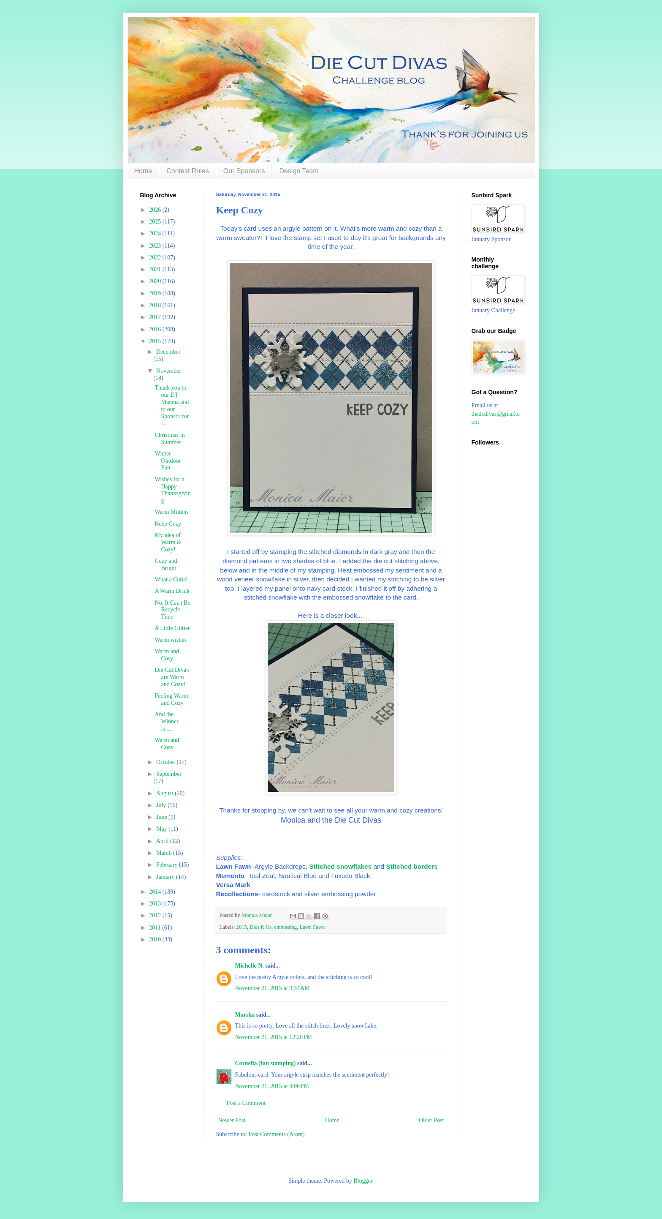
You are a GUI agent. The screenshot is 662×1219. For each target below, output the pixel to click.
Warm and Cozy (167, 743)
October (166, 762)
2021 (156, 269)
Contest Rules (187, 171)
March (164, 853)
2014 (156, 892)
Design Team (298, 171)
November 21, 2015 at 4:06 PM (272, 1086)
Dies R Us (260, 927)
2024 (156, 233)
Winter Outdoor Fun (168, 460)
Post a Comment (246, 1103)
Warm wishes (170, 640)
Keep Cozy (168, 524)
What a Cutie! (171, 579)
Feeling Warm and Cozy (171, 699)
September (169, 774)
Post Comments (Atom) (277, 1134)
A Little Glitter (172, 628)
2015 (241, 927)
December (168, 352)
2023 (156, 246)
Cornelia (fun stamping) (265, 1063)
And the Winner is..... (166, 721)
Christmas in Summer (169, 438)
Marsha (245, 1015)
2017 (156, 317)
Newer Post (232, 1120)
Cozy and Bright (166, 564)
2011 (155, 927)
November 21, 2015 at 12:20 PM (273, 1037)
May (162, 829)
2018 (156, 305)
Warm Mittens (171, 512)
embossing (285, 927)
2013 (156, 903)
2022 (156, 257)
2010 (156, 939)
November (168, 371)
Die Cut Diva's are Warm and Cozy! (172, 677)
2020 (156, 281)
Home (143, 171)
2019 (156, 293)
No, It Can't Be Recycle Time (172, 610)
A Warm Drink (172, 591)
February (167, 865)
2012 (156, 915)
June (162, 817)
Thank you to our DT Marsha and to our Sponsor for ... (172, 405)
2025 (156, 221)
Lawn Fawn (312, 927)
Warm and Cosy (167, 655)
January (166, 877)
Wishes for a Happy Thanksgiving (172, 490)
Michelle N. (249, 966)
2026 (156, 210)
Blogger (362, 1181)
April (163, 841)
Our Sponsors (244, 171)
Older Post (431, 1120)
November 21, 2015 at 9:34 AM (272, 988)
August (165, 793)
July (162, 805)
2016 (156, 329)
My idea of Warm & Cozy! (168, 542)
